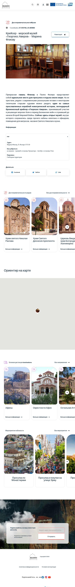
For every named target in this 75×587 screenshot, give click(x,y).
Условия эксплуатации (49, 567)
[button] (37, 62)
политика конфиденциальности (29, 567)
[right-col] (60, 34)
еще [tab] (8, 136)
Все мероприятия (60, 430)
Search (32, 5)
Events (38, 5)
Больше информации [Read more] (12, 249)
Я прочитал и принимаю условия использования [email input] (22, 536)
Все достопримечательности (56, 193)
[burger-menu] (47, 4)
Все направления (60, 362)
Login (43, 4)
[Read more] (16, 239)
